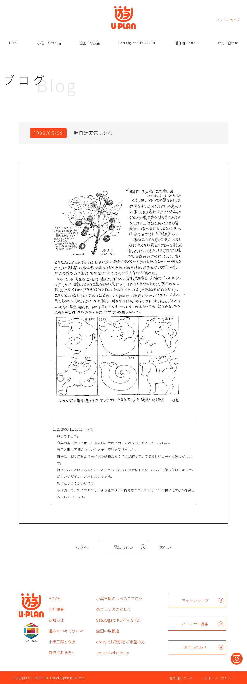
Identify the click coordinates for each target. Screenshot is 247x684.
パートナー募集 (195, 624)
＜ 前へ (81, 547)
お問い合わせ (228, 42)
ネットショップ (228, 19)
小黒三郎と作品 (61, 641)
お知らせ (56, 620)
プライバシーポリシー (218, 678)
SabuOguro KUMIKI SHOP (137, 42)
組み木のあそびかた (65, 631)
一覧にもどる (121, 547)
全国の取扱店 (90, 42)
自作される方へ (61, 652)
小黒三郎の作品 (49, 42)
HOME (13, 42)
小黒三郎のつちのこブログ (119, 598)
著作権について (187, 42)
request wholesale (112, 652)
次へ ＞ (165, 547)
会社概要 (56, 609)
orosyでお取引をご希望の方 (120, 641)
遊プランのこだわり (113, 609)
